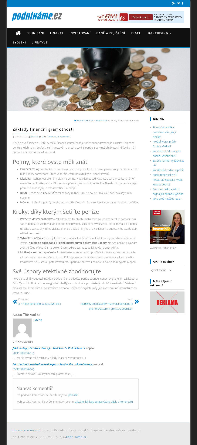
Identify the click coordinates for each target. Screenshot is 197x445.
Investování (80, 33)
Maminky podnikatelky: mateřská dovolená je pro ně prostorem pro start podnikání (105, 303)
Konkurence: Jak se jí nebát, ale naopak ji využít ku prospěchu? (168, 179)
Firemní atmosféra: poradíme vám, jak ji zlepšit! (164, 132)
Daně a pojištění (110, 33)
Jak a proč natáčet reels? (167, 198)
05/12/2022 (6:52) (23, 369)
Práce (136, 33)
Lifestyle (39, 42)
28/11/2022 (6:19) (23, 353)
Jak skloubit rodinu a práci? (168, 170)
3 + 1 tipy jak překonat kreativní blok (45, 301)
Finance (57, 33)
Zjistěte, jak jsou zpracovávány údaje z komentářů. (104, 401)
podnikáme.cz (76, 437)
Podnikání (35, 33)
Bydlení (19, 42)
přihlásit (73, 395)
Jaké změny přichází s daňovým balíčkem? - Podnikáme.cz (49, 348)
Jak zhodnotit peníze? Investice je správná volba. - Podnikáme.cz (53, 364)
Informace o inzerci (25, 430)
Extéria (35, 136)
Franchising (159, 33)
